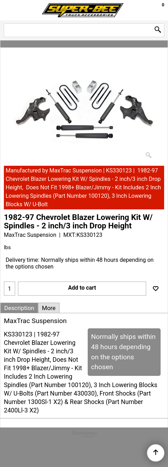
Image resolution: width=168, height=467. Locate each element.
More (49, 307)
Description (19, 307)
